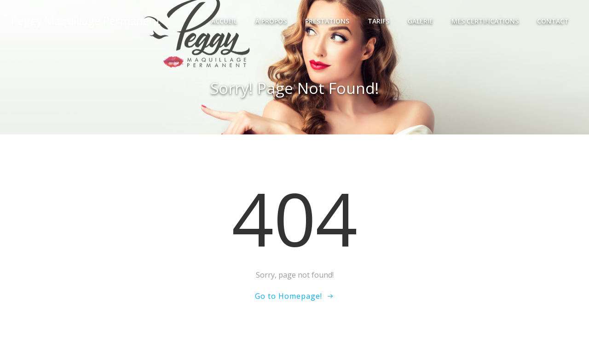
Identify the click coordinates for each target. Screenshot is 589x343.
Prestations (327, 21)
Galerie (420, 21)
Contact (553, 21)
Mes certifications (485, 21)
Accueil (224, 21)
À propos (271, 21)
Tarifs (378, 21)
